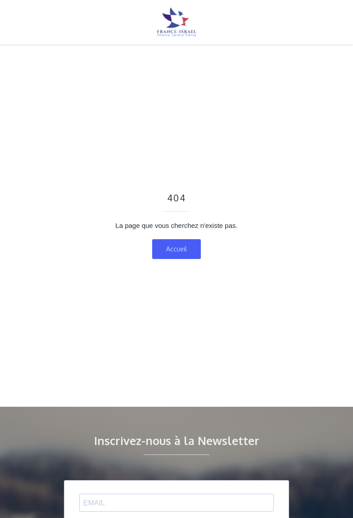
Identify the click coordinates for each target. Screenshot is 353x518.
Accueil (176, 249)
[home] (176, 22)
